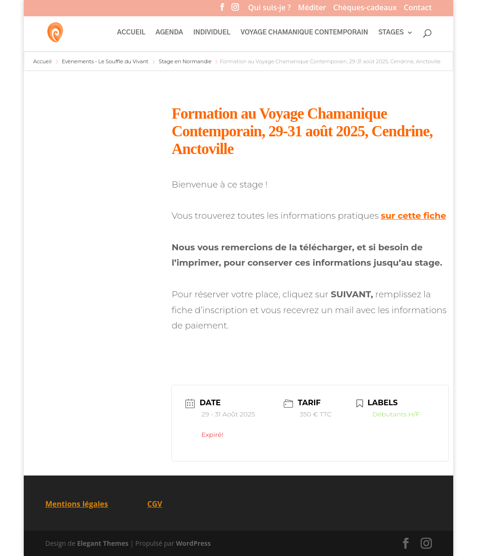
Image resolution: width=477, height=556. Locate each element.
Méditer (312, 9)
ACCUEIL (131, 32)
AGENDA (169, 32)
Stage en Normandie (185, 61)
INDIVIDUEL (211, 32)
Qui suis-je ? (269, 9)
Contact (418, 9)
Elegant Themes (102, 543)
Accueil (43, 61)
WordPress (193, 543)
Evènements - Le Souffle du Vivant (104, 61)
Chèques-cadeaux (364, 9)
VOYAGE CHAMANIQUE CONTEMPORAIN (304, 32)
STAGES (391, 32)
